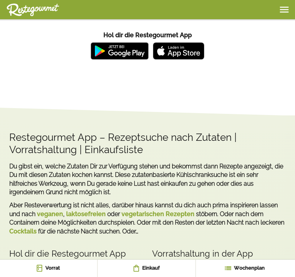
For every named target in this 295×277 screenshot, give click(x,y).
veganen (50, 214)
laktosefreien (86, 214)
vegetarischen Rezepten (157, 214)
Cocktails (22, 231)
